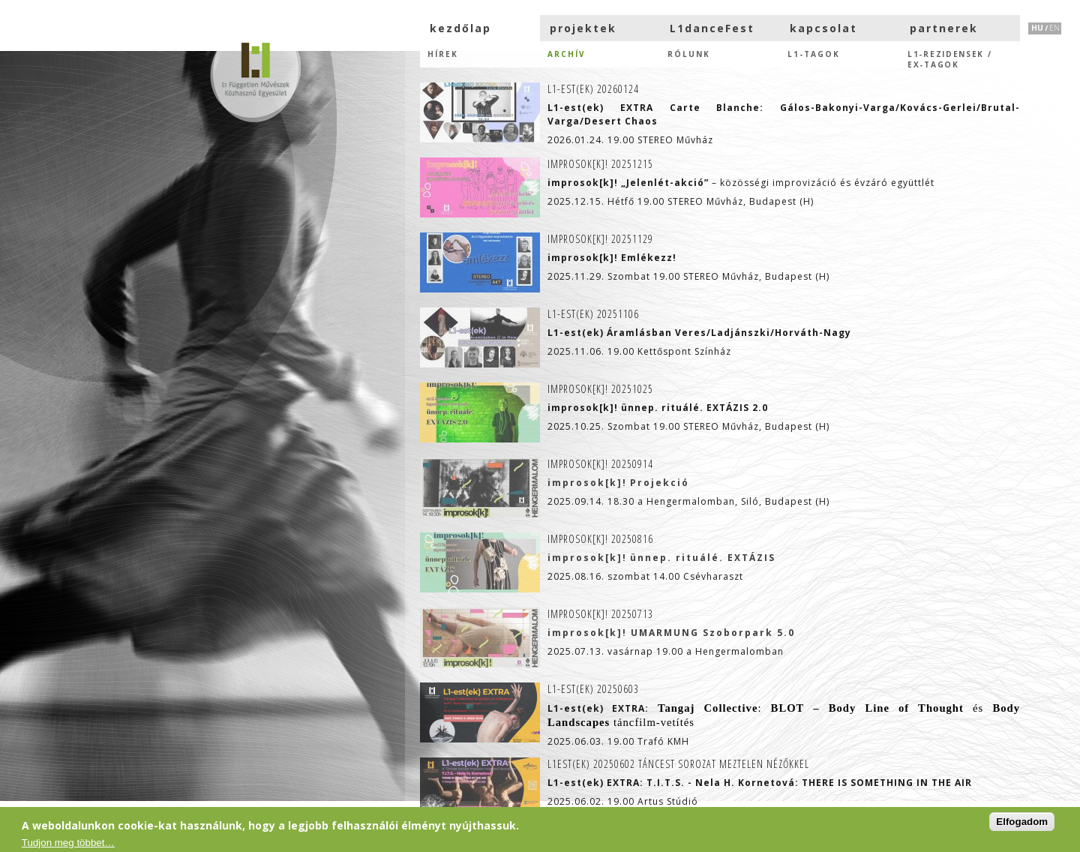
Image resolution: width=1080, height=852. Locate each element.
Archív (567, 54)
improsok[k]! (587, 482)
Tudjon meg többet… (68, 842)
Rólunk (689, 54)
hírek (443, 54)
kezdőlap (460, 28)
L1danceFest (712, 28)
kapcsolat (823, 28)
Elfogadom (1022, 821)
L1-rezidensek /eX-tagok (950, 58)
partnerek (944, 28)
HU (1037, 27)
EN (1054, 27)
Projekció (659, 482)
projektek (583, 28)
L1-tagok (814, 54)
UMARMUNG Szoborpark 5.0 (713, 632)
